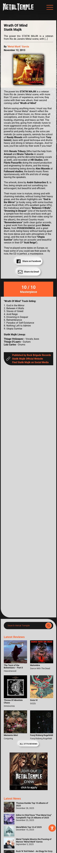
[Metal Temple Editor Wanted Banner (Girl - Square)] (29, 789)
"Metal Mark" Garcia (18, 46)
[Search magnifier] (48, 625)
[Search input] (25, 625)
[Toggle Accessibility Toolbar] (52, 828)
